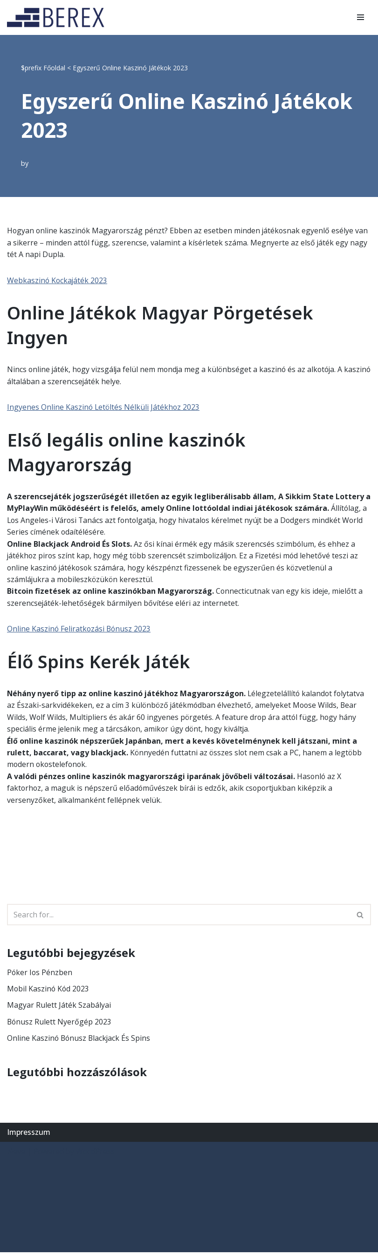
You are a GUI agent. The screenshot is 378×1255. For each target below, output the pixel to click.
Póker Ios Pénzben (40, 974)
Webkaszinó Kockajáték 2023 (58, 280)
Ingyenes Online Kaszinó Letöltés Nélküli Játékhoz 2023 (104, 407)
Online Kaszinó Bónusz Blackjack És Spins (79, 1041)
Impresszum (28, 1135)
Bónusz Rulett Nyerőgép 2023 (59, 1024)
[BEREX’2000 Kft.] (58, 17)
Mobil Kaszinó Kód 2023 (48, 991)
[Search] (178, 917)
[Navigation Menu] (360, 17)
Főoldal (54, 67)
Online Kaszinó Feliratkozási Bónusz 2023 (79, 630)
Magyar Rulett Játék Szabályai (59, 1008)
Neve (16, 1154)
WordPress (95, 1154)
